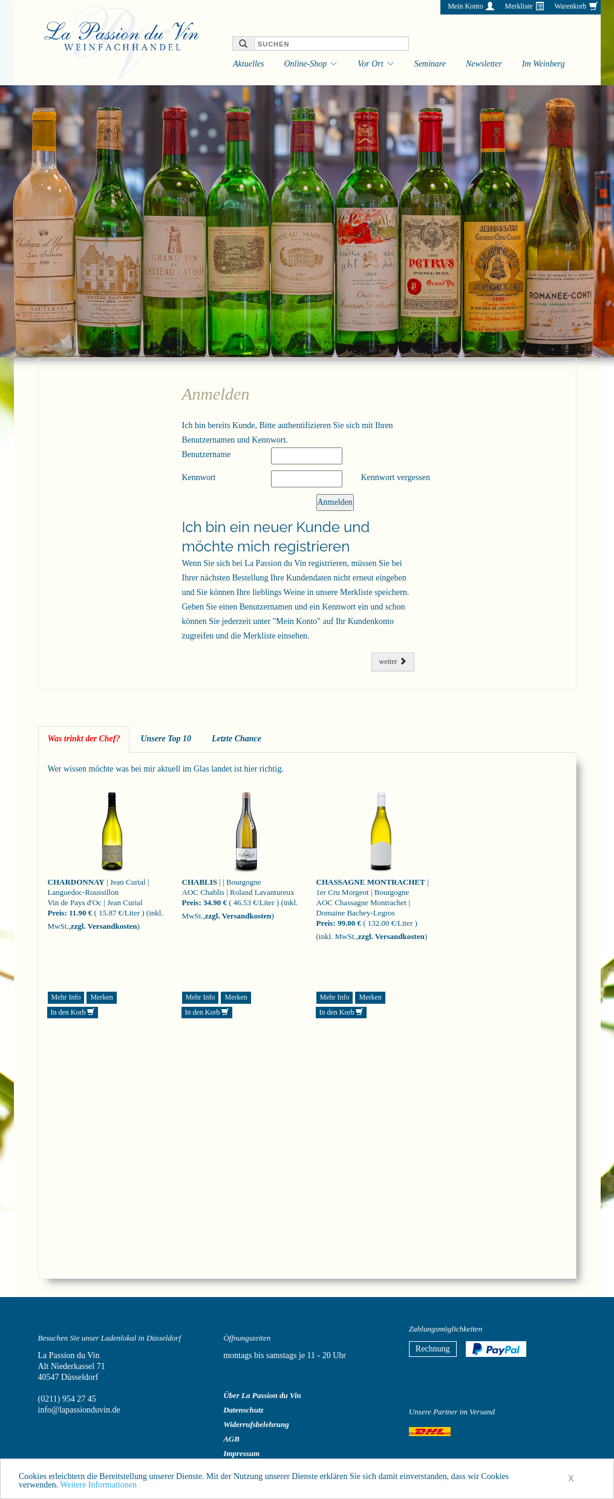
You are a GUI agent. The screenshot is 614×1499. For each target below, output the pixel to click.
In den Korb (73, 1012)
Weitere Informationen (98, 1487)
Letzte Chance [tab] (236, 738)
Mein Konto (465, 6)
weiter (393, 661)
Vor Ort (370, 63)
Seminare (430, 63)
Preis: (57, 912)
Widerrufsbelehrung (256, 1424)
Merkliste (518, 6)
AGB (231, 1438)
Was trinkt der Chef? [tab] (84, 738)
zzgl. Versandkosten (104, 926)
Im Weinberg (543, 63)
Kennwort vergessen (395, 477)
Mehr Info (66, 997)
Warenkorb (570, 6)
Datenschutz (243, 1409)
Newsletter (484, 63)
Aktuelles (248, 63)
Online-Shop (305, 63)
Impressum (241, 1453)
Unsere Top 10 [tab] (165, 738)
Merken (101, 997)
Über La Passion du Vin (262, 1395)
